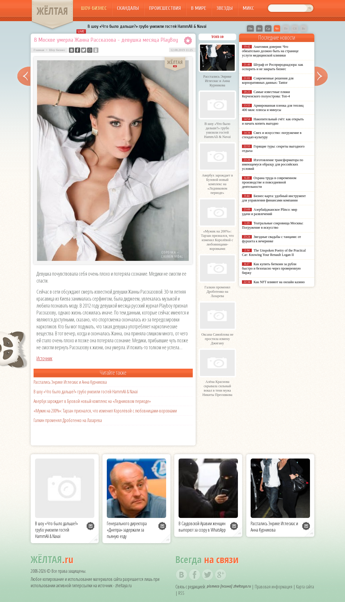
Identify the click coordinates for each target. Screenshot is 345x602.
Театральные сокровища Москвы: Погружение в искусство (272, 225)
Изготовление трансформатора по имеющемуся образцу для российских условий (272, 164)
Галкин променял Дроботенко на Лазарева (68, 420)
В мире (198, 8)
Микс (248, 8)
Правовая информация (273, 586)
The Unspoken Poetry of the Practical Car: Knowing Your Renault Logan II (274, 252)
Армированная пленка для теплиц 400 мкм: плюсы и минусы (273, 107)
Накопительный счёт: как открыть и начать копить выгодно (273, 121)
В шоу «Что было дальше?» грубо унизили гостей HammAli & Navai (147, 26)
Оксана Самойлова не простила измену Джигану (217, 338)
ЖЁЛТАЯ (52, 11)
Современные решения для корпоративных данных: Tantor (267, 80)
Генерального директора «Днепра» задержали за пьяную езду (127, 529)
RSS (181, 593)
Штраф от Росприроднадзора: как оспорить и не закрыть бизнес (272, 67)
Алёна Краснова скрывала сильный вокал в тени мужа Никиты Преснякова (217, 388)
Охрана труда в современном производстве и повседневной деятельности (269, 182)
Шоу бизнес (57, 50)
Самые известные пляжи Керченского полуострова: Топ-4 (266, 94)
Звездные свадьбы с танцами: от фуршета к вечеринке (271, 239)
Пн (250, 28)
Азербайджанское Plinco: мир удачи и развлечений (269, 212)
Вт (259, 28)
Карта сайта (305, 586)
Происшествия (165, 8)
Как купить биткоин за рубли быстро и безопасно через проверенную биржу (271, 268)
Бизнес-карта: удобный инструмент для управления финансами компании (274, 198)
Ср (268, 28)
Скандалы (128, 8)
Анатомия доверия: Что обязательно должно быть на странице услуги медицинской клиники (270, 51)
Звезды (224, 8)
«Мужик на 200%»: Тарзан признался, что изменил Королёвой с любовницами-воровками (105, 411)
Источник (44, 358)
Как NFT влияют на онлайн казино (279, 282)
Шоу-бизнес (94, 8)
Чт (277, 28)
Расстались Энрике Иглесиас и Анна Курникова (70, 382)
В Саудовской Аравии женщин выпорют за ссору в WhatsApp (202, 526)
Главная (39, 50)
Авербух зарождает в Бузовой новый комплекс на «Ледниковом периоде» (92, 401)
